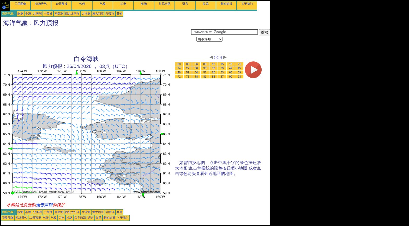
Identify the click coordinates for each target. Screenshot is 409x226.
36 (213, 68)
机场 (144, 3)
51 (187, 72)
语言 (185, 3)
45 (239, 68)
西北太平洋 (72, 13)
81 (205, 76)
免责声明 (44, 205)
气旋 (103, 3)
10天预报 (61, 3)
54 (196, 72)
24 (179, 68)
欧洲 (20, 13)
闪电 (123, 3)
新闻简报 (226, 3)
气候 (82, 3)
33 (205, 68)
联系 (206, 3)
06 (196, 64)
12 (213, 64)
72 (179, 76)
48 (179, 72)
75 (187, 76)
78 (196, 76)
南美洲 (59, 13)
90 (230, 76)
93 (239, 76)
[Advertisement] (96, 41)
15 (222, 64)
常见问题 (164, 3)
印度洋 (110, 13)
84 (213, 76)
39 (222, 68)
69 (239, 72)
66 (230, 72)
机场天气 (41, 3)
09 (205, 64)
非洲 (28, 13)
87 (222, 76)
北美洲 (37, 13)
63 (222, 72)
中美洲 (48, 13)
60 (213, 72)
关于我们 (247, 3)
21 (239, 64)
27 (187, 68)
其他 (119, 13)
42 (230, 68)
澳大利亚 (98, 13)
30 (196, 68)
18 (230, 64)
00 (179, 64)
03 (187, 64)
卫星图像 (20, 3)
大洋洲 (86, 13)
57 (205, 72)
